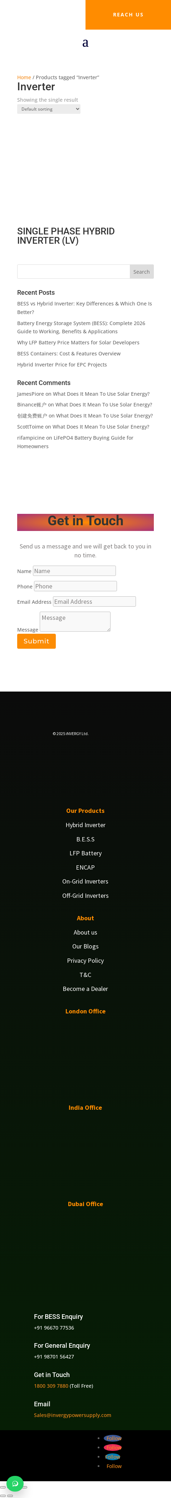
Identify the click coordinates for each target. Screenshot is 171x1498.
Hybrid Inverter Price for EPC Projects (62, 364)
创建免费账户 (32, 415)
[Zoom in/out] (3, 1487)
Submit (36, 641)
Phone (25, 586)
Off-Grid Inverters (85, 895)
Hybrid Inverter (85, 825)
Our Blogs (85, 946)
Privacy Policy (85, 960)
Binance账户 (32, 404)
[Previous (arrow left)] (3, 1496)
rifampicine (31, 437)
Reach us (128, 14)
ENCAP (85, 867)
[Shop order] (48, 109)
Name (24, 571)
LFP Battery (85, 853)
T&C (85, 975)
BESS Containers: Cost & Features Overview (69, 353)
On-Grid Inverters (85, 881)
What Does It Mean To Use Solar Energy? (101, 393)
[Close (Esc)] (24, 1487)
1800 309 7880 (51, 1385)
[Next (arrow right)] (10, 1496)
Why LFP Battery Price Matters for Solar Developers (78, 342)
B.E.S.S (85, 839)
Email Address (34, 601)
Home (24, 77)
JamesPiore (30, 393)
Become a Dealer (85, 989)
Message (27, 629)
